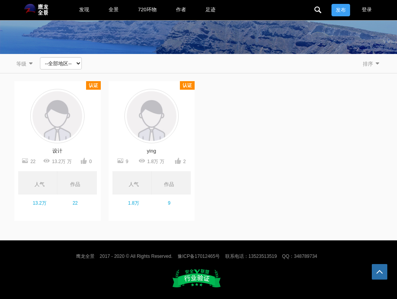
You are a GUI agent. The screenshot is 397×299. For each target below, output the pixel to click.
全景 (114, 9)
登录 (367, 9)
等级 (25, 63)
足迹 (210, 9)
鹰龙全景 (85, 256)
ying (151, 151)
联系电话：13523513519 (251, 256)
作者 (181, 9)
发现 (84, 9)
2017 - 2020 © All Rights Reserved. (136, 256)
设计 (57, 151)
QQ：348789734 (300, 256)
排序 (372, 63)
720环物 (147, 9)
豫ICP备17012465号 (199, 256)
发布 (341, 10)
